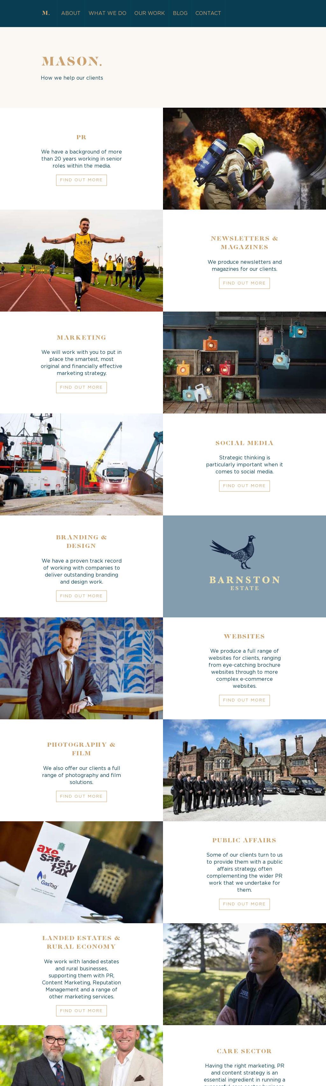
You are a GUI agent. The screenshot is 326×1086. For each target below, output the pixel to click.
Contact (208, 13)
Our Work (149, 13)
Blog (180, 13)
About (71, 13)
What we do (107, 13)
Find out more (81, 180)
